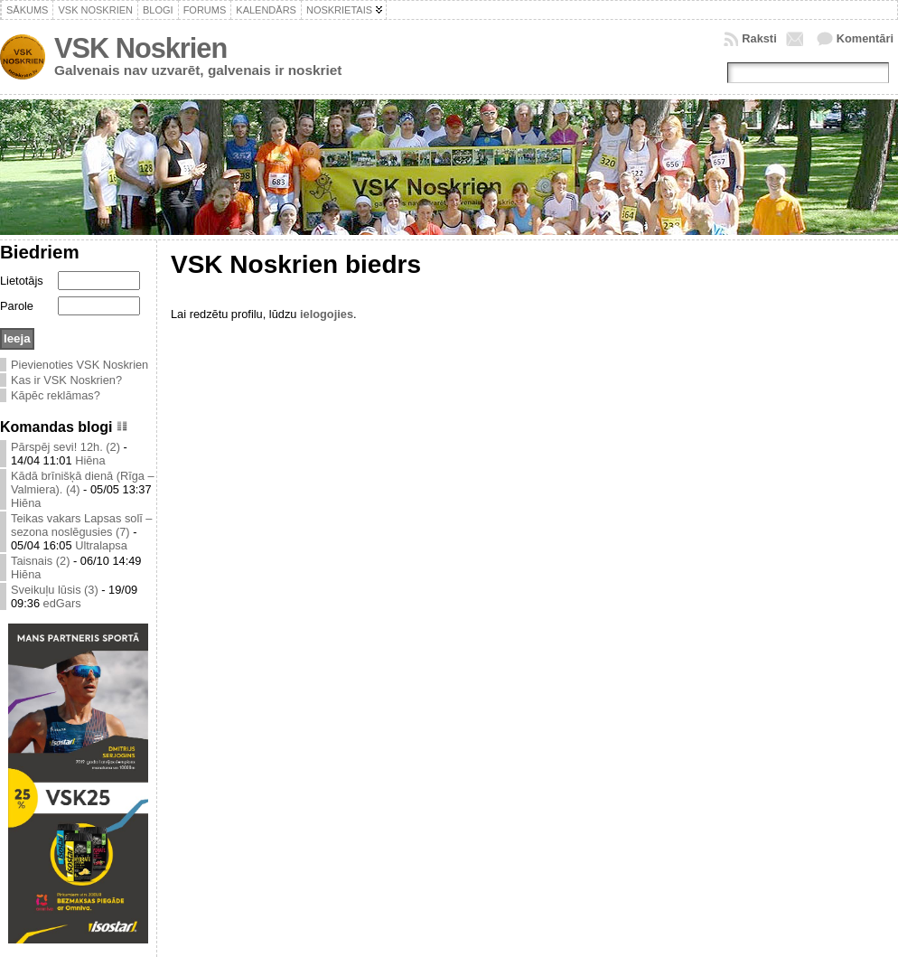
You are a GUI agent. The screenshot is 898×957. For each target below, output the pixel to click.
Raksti (759, 38)
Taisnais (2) (40, 561)
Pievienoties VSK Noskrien (79, 364)
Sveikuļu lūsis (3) (54, 589)
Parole (16, 306)
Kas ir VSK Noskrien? (66, 380)
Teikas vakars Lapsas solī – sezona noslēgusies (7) (81, 525)
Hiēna (90, 460)
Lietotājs (21, 280)
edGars (62, 603)
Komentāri (865, 38)
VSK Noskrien (140, 48)
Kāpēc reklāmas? (55, 395)
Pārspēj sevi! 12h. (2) (65, 447)
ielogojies (326, 314)
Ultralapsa (101, 545)
